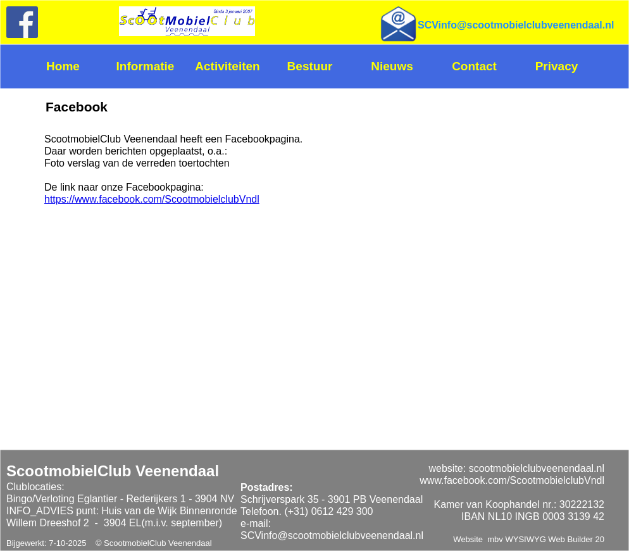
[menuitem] (68, 66)
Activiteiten (227, 66)
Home (63, 66)
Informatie (145, 66)
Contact (474, 66)
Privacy (556, 66)
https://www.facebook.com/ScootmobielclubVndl (151, 199)
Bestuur (310, 66)
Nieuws (392, 66)
